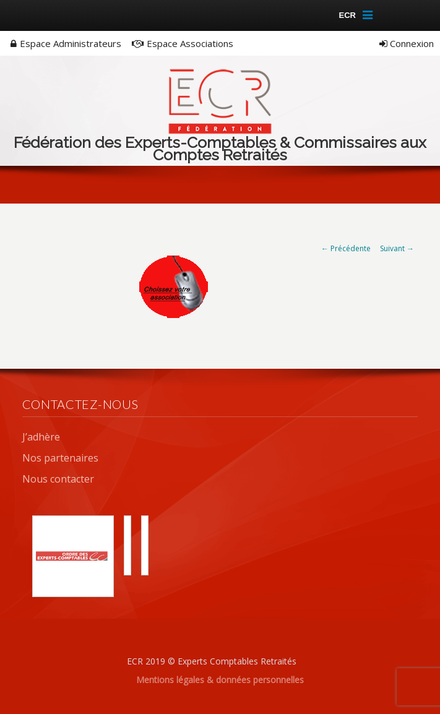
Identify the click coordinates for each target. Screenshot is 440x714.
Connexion (406, 43)
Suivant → (397, 248)
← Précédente (346, 248)
